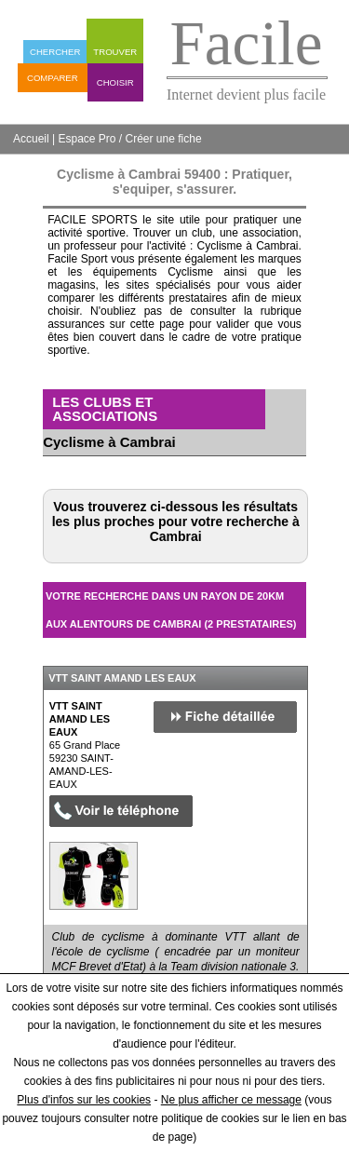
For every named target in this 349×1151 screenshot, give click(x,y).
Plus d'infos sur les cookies (84, 1099)
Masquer (275, 651)
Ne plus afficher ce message (231, 1099)
